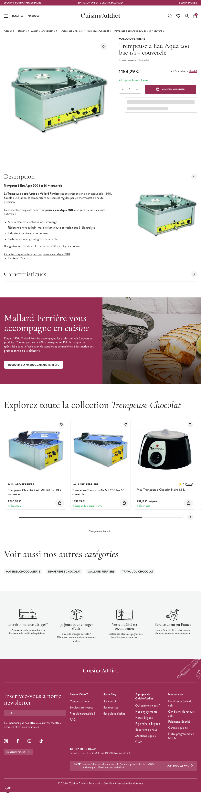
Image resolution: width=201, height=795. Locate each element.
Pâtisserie (21, 31)
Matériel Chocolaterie (43, 31)
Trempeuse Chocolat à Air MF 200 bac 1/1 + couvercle (99, 492)
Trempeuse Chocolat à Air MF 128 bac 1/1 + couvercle (34, 492)
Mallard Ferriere (101, 572)
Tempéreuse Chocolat (70, 31)
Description (100, 177)
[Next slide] (190, 517)
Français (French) (18, 752)
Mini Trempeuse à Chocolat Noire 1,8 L (161, 490)
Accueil (8, 31)
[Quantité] (129, 89)
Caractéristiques (100, 274)
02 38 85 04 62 (85, 749)
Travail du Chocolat (137, 572)
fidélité (193, 71)
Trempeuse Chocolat (98, 31)
